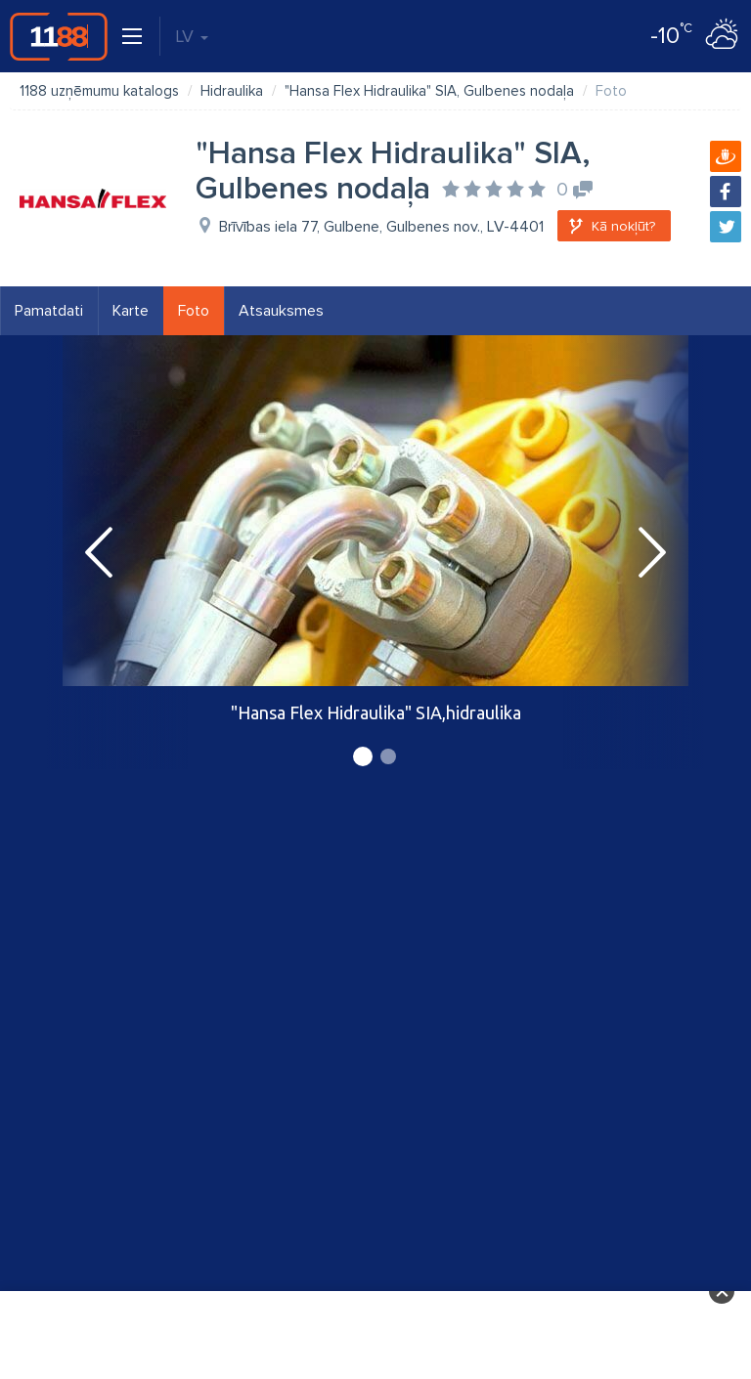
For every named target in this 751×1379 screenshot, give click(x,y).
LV (191, 36)
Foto (193, 311)
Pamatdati (49, 311)
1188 (59, 36)
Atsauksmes (281, 311)
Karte (130, 311)
